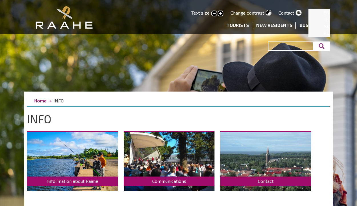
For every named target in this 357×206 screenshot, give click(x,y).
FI (328, 19)
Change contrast (247, 12)
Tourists (237, 25)
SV (327, 26)
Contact (286, 12)
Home (40, 100)
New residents (274, 25)
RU (327, 33)
